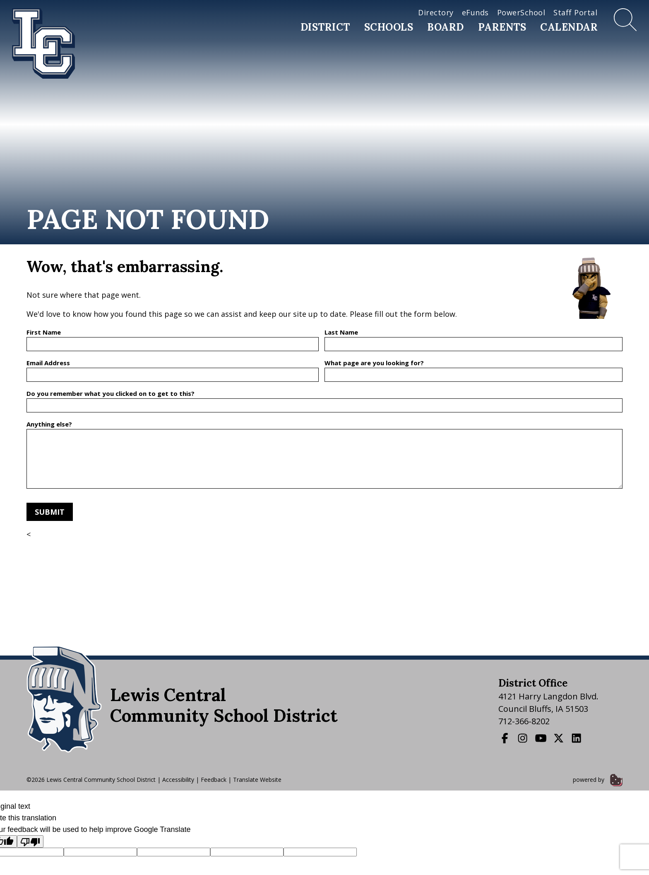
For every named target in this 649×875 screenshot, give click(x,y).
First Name (43, 332)
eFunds (475, 12)
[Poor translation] (30, 841)
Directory (436, 12)
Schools (388, 27)
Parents (502, 27)
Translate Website (257, 779)
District (325, 27)
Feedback (213, 779)
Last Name (341, 332)
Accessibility (178, 779)
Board (445, 27)
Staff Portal (575, 12)
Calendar (569, 27)
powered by (598, 779)
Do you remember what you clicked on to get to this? (110, 393)
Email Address (48, 363)
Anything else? (49, 424)
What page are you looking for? (374, 363)
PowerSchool (521, 12)
